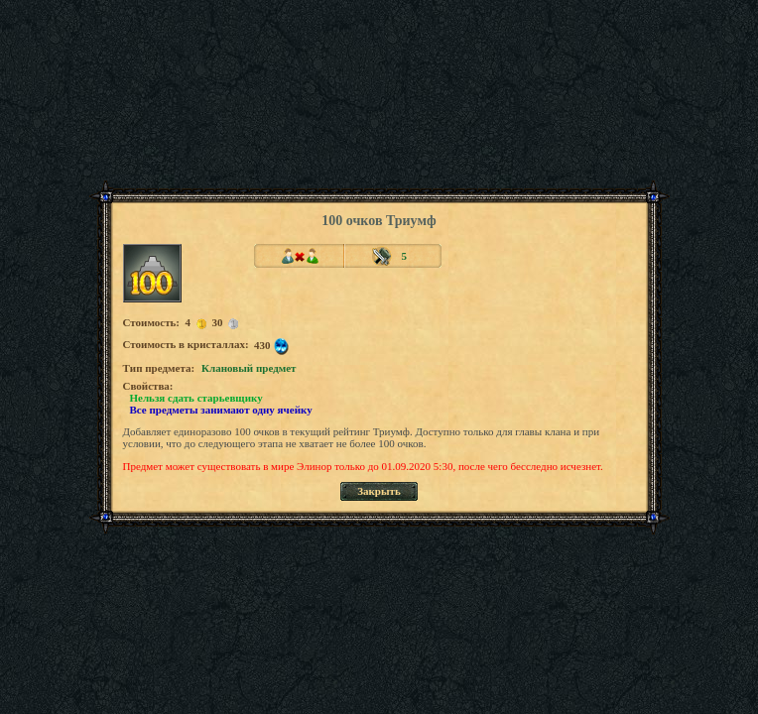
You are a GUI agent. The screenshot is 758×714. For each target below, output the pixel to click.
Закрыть (379, 491)
